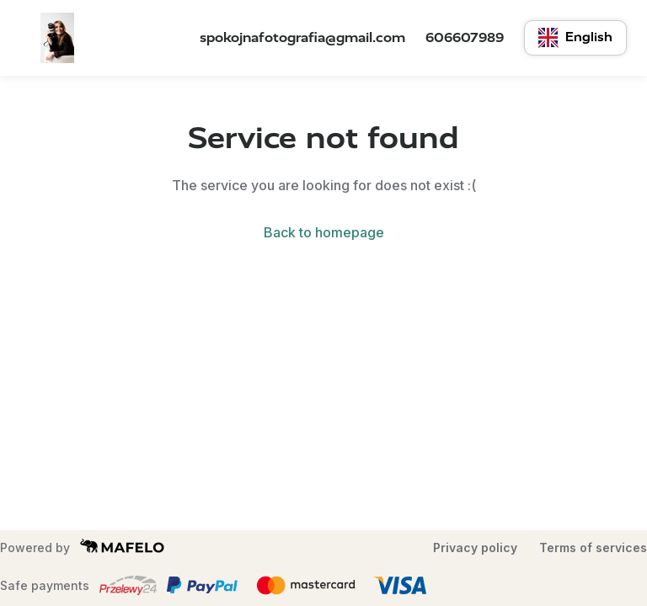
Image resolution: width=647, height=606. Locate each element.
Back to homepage (324, 232)
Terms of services (593, 547)
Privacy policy (475, 547)
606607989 (464, 37)
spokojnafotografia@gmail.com (302, 37)
